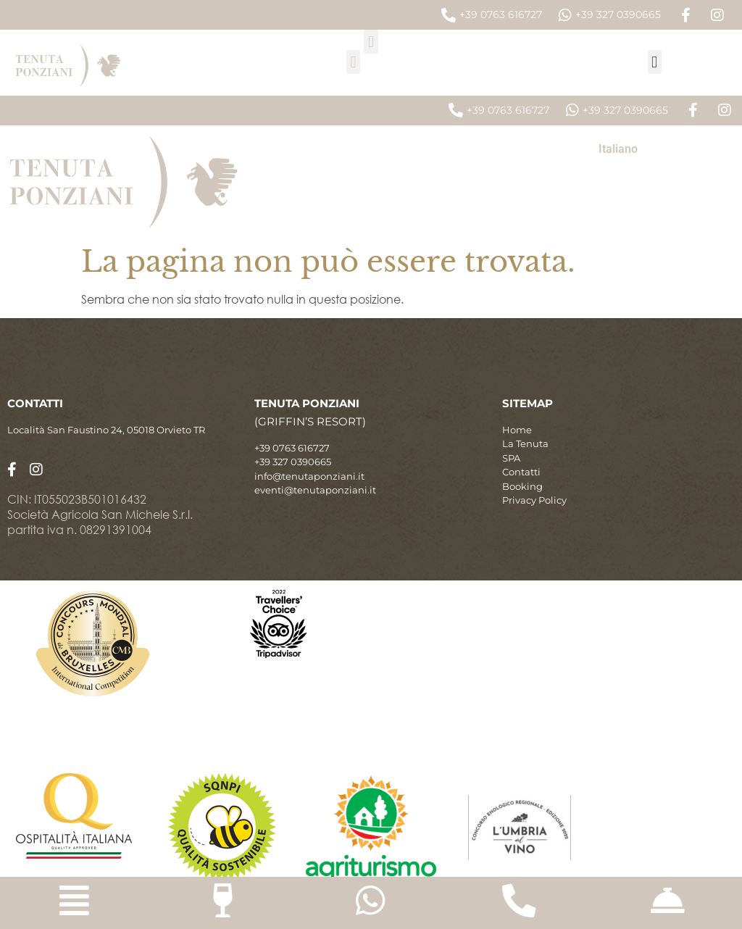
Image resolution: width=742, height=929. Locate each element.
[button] (371, 42)
